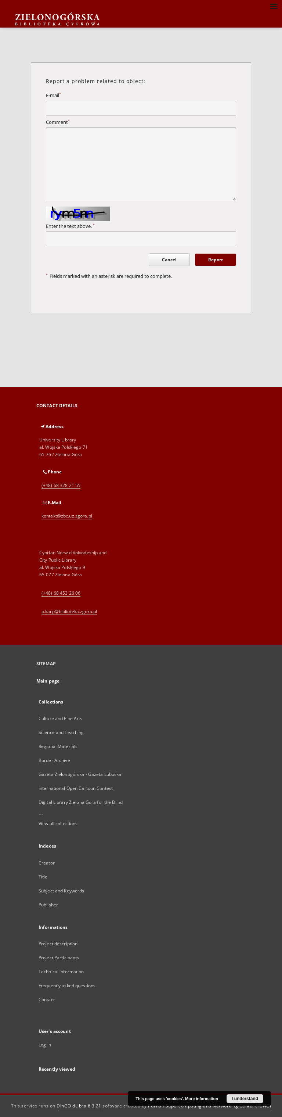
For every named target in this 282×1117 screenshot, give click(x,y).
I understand (245, 1098)
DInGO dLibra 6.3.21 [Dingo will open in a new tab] (79, 1106)
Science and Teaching (61, 732)
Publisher (48, 905)
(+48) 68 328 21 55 (60, 485)
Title (43, 877)
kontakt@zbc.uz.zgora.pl (66, 516)
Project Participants (59, 958)
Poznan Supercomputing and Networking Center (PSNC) (209, 1106)
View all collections (58, 823)
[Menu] (273, 6)
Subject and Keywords (61, 891)
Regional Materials (58, 746)
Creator (47, 863)
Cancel (169, 260)
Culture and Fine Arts (61, 718)
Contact (47, 999)
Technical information (61, 972)
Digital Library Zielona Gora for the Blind (81, 802)
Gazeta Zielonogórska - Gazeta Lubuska (80, 774)
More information (201, 1098)
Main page (47, 681)
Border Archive (54, 760)
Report (215, 260)
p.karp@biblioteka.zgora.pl (69, 611)
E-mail (53, 95)
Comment (58, 122)
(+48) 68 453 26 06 (60, 593)
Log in (45, 1045)
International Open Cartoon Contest (76, 788)
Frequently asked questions (67, 985)
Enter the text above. (70, 226)
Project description (58, 944)
